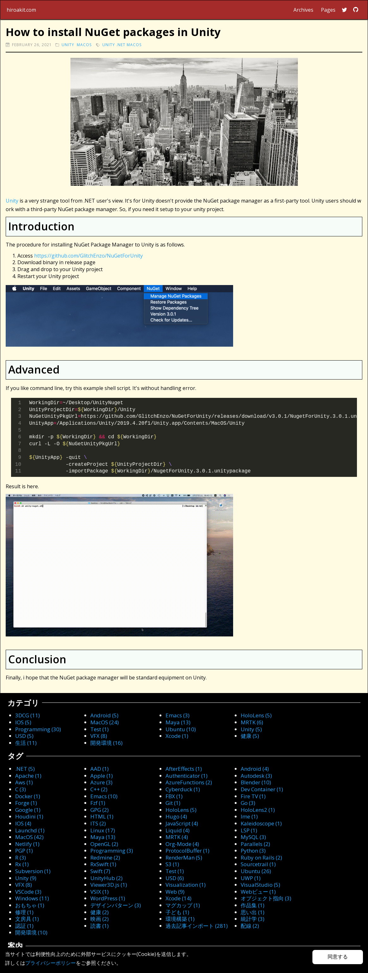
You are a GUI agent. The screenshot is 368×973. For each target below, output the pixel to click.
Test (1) (99, 729)
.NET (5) (25, 768)
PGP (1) (24, 850)
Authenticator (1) (187, 775)
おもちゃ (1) (29, 905)
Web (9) (175, 891)
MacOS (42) (29, 837)
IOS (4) (23, 823)
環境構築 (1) (180, 918)
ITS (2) (98, 823)
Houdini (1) (29, 816)
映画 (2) (99, 918)
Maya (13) (178, 722)
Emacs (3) (178, 715)
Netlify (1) (27, 844)
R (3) (20, 857)
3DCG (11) (27, 715)
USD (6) (175, 878)
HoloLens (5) (256, 715)
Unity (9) (25, 878)
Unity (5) (251, 729)
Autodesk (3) (256, 775)
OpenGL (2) (104, 844)
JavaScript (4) (182, 823)
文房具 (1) (27, 918)
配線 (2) (250, 925)
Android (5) (104, 715)
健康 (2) (99, 912)
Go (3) (248, 802)
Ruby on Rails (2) (261, 857)
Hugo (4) (176, 816)
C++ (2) (98, 789)
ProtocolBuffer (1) (187, 850)
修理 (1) (24, 912)
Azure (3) (101, 782)
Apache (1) (28, 775)
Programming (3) (111, 850)
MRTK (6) (252, 722)
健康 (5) (250, 735)
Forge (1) (26, 802)
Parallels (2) (255, 844)
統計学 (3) (252, 918)
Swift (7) (100, 871)
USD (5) (24, 735)
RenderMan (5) (184, 857)
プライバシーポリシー (50, 962)
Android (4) (255, 768)
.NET (120, 44)
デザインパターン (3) (115, 905)
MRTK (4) (177, 837)
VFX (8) (98, 735)
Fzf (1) (97, 802)
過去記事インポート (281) (197, 925)
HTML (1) (101, 816)
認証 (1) (24, 925)
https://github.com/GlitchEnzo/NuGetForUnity (88, 255)
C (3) (20, 789)
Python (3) (253, 850)
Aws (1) (24, 782)
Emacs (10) (104, 796)
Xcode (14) (178, 898)
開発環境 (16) (106, 742)
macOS (84, 44)
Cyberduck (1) (183, 789)
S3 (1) (172, 864)
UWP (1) (251, 878)
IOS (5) (23, 722)
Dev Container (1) (262, 789)
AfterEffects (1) (184, 768)
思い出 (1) (252, 912)
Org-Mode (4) (182, 844)
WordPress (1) (107, 898)
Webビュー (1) (258, 891)
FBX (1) (174, 796)
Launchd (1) (30, 830)
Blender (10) (256, 782)
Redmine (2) (105, 857)
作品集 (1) (252, 905)
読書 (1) (99, 925)
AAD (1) (99, 768)
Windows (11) (32, 898)
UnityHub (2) (106, 878)
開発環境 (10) (31, 932)
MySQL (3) (253, 837)
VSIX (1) (99, 891)
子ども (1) (177, 912)
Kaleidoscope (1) (261, 823)
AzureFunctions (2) (189, 782)
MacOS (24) (104, 722)
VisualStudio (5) (260, 884)
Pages (328, 9)
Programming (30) (38, 729)
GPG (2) (99, 809)
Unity (68, 44)
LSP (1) (249, 830)
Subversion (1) (33, 871)
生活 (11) (26, 742)
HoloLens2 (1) (258, 809)
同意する (338, 956)
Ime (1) (249, 816)
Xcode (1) (177, 735)
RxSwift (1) (103, 864)
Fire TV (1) (253, 796)
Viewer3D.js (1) (108, 884)
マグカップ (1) (183, 905)
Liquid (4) (178, 830)
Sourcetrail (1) (258, 864)
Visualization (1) (186, 884)
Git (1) (173, 802)
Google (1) (27, 809)
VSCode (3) (28, 891)
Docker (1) (27, 796)
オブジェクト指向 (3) (266, 898)
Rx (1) (22, 864)
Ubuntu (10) (181, 729)
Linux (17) (102, 830)
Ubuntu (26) (256, 871)
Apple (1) (101, 775)
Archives (303, 9)
